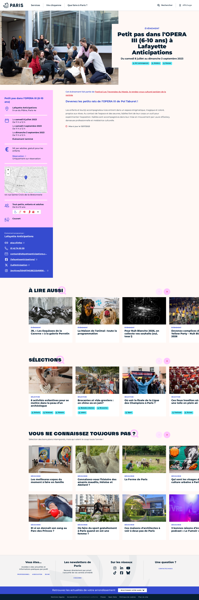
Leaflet (26, 192)
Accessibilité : (82, 597)
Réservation (18, 156)
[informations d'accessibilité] (26, 212)
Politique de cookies (127, 597)
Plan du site (143, 597)
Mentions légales (58, 597)
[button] (25, 178)
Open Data (112, 597)
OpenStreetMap (37, 192)
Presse (103, 597)
